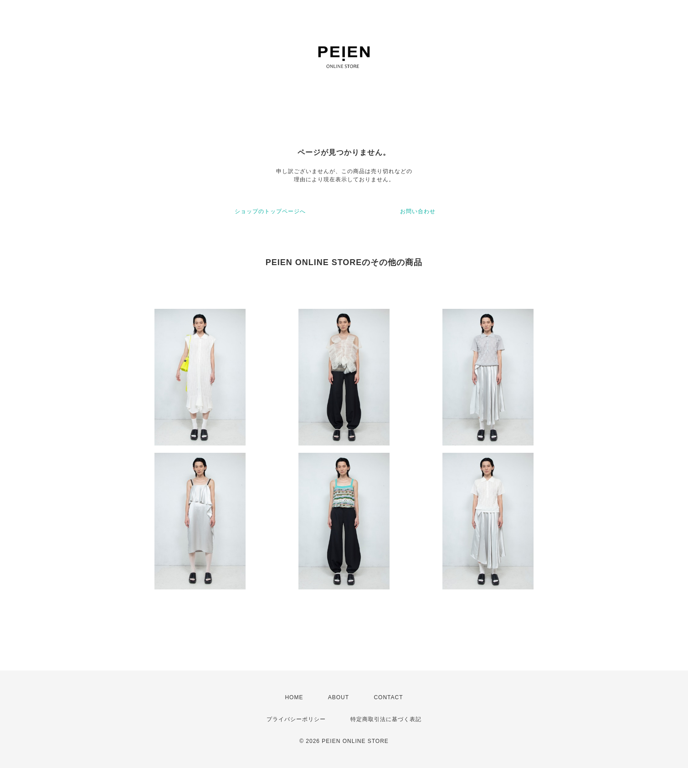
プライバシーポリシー (296, 719)
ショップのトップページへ (270, 211)
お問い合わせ (418, 211)
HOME (294, 697)
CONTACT (388, 697)
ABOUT (338, 697)
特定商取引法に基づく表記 (385, 719)
